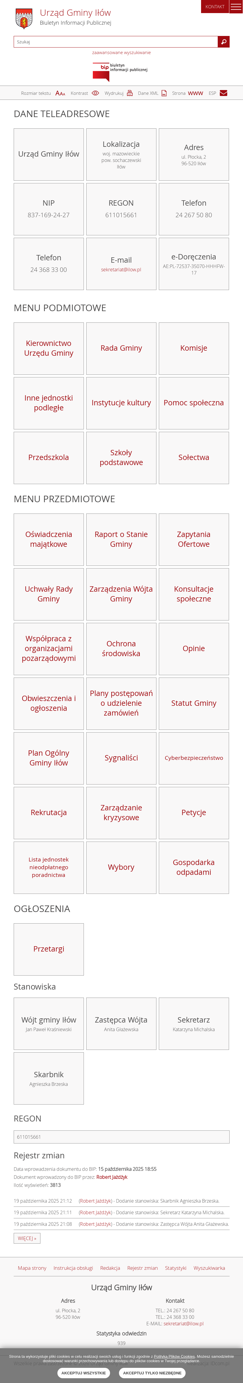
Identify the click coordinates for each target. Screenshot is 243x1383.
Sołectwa (193, 457)
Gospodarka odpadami (194, 867)
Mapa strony (32, 1267)
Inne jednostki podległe (48, 402)
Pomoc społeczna (194, 402)
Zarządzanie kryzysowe (121, 812)
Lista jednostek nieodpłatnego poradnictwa (49, 867)
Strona (179, 93)
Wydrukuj (114, 93)
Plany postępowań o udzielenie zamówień (121, 703)
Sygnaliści (121, 758)
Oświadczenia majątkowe (48, 539)
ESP (212, 93)
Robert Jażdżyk (95, 1201)
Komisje (193, 348)
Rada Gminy (121, 348)
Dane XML (148, 93)
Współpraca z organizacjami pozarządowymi (49, 648)
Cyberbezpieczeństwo (194, 758)
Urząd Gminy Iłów (75, 12)
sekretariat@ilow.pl (121, 269)
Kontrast (79, 93)
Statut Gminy (194, 703)
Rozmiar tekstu (36, 93)
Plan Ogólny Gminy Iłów (48, 758)
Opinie (194, 648)
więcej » (27, 1238)
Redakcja (110, 1267)
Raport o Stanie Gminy (121, 539)
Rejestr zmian (142, 1267)
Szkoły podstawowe (121, 457)
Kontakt (215, 7)
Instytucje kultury (121, 402)
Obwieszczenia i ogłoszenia (49, 703)
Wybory (121, 867)
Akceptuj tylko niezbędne (152, 1373)
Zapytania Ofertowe (194, 539)
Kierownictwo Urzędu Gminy (48, 348)
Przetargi (48, 949)
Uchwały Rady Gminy (49, 594)
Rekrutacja (49, 812)
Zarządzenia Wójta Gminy (121, 594)
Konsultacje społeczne (194, 594)
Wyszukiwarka (209, 1267)
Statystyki (175, 1267)
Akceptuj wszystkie (84, 1373)
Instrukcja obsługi (73, 1267)
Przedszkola (48, 457)
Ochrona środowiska (121, 648)
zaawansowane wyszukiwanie (121, 52)
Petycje (193, 812)
